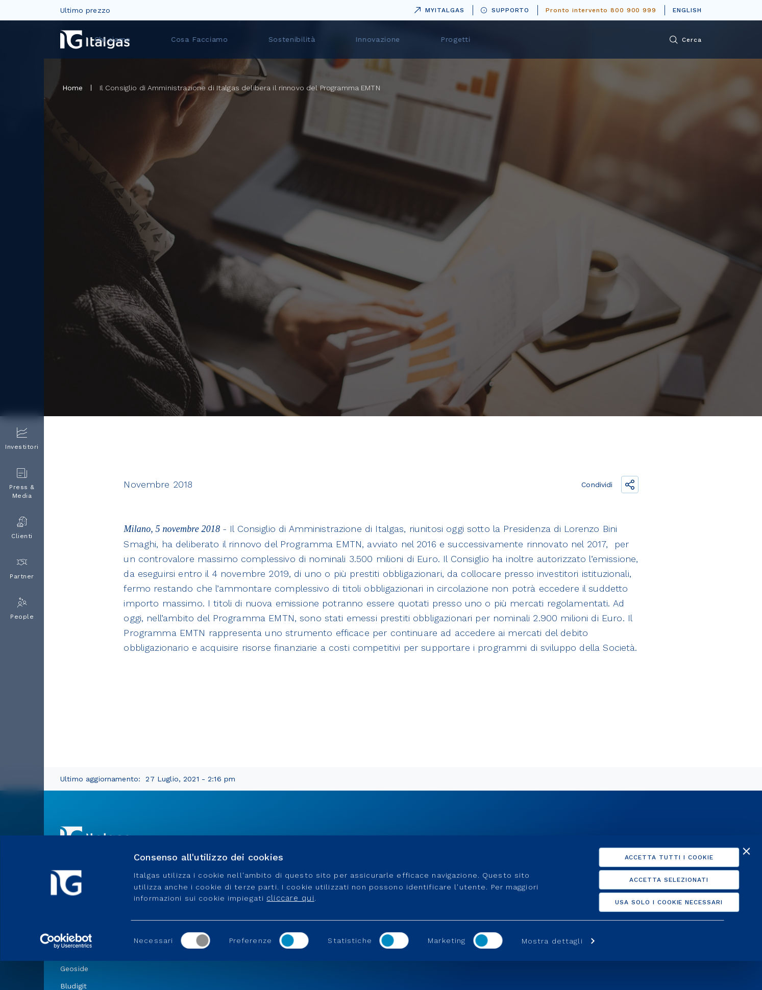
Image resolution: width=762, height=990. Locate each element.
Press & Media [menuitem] (22, 483)
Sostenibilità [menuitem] (408, 39)
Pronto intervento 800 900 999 (601, 10)
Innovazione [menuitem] (482, 39)
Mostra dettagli (552, 970)
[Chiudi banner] (746, 880)
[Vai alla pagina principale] (95, 39)
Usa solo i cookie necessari (651, 931)
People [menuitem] (22, 608)
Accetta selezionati (650, 908)
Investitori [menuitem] (22, 438)
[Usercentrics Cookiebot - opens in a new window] (66, 970)
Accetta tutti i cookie (650, 886)
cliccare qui (290, 927)
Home (72, 88)
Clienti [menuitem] (22, 528)
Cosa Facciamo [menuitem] (328, 39)
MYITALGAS (437, 8)
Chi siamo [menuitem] (252, 39)
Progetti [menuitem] (549, 39)
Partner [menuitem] (22, 568)
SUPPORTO (505, 10)
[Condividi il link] (629, 484)
